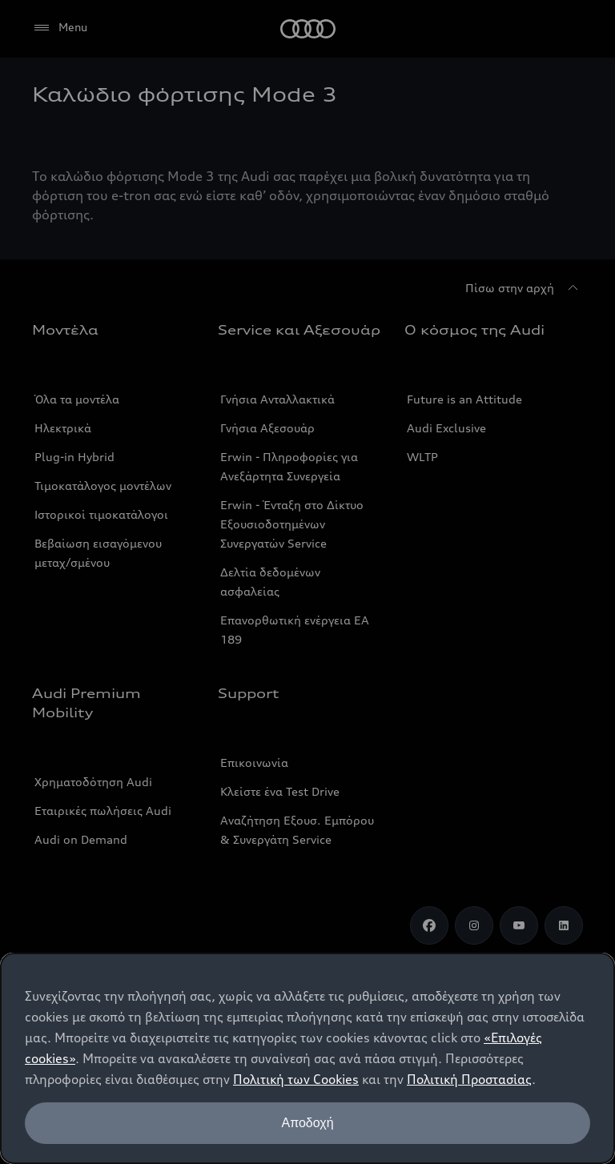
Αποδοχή (307, 1123)
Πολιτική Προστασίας (469, 1079)
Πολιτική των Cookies (296, 1079)
